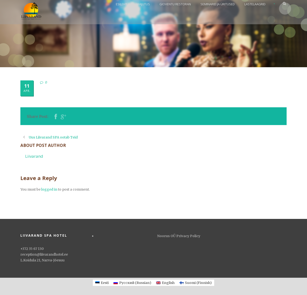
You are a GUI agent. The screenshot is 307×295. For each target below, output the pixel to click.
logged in (49, 189)
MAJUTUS (143, 4)
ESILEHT (121, 4)
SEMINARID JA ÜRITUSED (218, 4)
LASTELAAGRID (255, 4)
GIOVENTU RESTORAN (175, 4)
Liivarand (34, 156)
